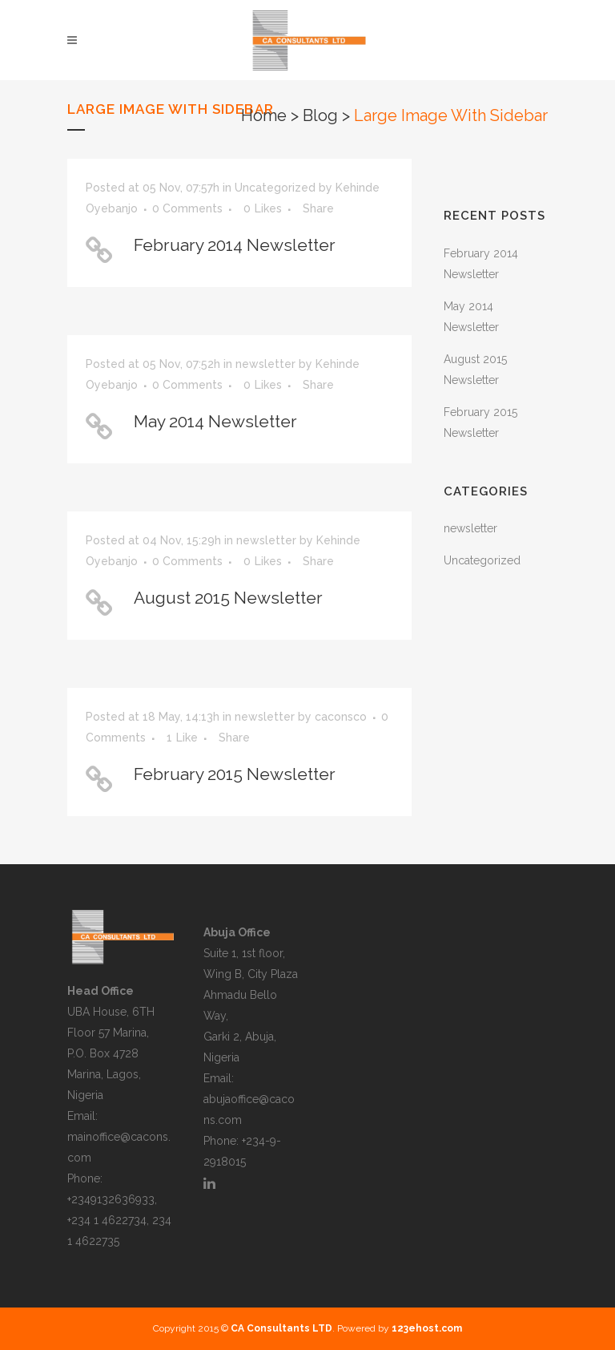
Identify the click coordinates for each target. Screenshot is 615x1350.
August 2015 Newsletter (228, 598)
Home (264, 115)
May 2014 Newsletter (215, 421)
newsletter (265, 364)
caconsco (341, 716)
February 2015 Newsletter (235, 774)
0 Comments (187, 208)
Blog (320, 115)
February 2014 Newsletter (235, 245)
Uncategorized (275, 187)
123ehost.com (427, 1328)
